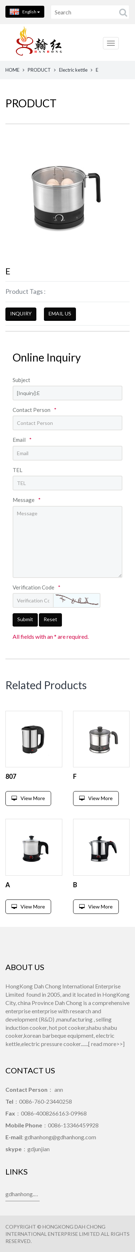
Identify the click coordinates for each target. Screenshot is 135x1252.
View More (28, 798)
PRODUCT (39, 70)
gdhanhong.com (22, 1193)
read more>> (107, 1043)
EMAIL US (60, 313)
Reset (50, 619)
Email (22, 439)
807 (10, 776)
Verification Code (36, 587)
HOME (12, 70)
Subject (21, 380)
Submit (25, 619)
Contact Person (35, 410)
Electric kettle (73, 70)
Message (27, 500)
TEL (17, 470)
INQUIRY (21, 313)
